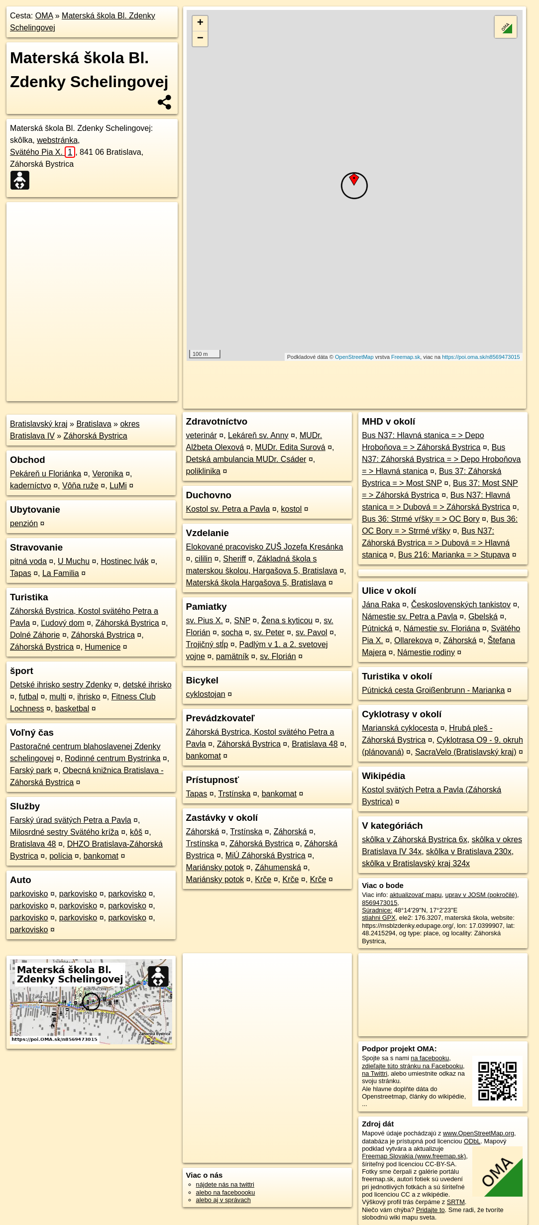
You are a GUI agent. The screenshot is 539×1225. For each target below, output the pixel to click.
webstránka (57, 140)
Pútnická (377, 628)
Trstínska (234, 793)
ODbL (472, 1141)
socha (232, 632)
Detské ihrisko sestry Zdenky (61, 684)
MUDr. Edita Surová (290, 447)
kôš (136, 832)
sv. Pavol (311, 632)
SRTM (456, 1202)
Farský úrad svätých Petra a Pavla (70, 820)
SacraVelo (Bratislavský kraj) (466, 752)
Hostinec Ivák (124, 561)
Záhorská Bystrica (95, 436)
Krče (263, 879)
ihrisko (88, 696)
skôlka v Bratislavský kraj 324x (416, 863)
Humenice (102, 647)
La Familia (60, 573)
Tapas (20, 573)
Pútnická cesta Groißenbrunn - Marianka (433, 690)
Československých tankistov (461, 604)
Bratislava (93, 424)
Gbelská (483, 616)
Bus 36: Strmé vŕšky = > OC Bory (421, 519)
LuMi (118, 485)
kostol (291, 509)
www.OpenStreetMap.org (478, 1133)
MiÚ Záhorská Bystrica (265, 855)
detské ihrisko (147, 684)
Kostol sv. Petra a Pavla (228, 509)
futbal (28, 696)
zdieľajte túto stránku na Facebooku (412, 1066)
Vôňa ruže (80, 485)
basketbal (72, 708)
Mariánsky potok (215, 867)
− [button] (200, 38)
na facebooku (430, 1058)
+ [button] (200, 23)
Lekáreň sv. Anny (258, 435)
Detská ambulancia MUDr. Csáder (246, 459)
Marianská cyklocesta (400, 728)
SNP (242, 620)
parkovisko (29, 894)
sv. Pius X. (204, 620)
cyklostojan (205, 694)
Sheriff (234, 559)
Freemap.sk (405, 357)
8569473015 (379, 902)
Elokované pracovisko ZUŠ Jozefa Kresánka (264, 547)
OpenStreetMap (354, 357)
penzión (24, 523)
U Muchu (74, 561)
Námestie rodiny (426, 652)
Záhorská (202, 831)
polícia (60, 856)
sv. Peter (269, 632)
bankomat (101, 856)
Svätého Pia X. (42, 152)
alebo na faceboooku (225, 1192)
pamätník (232, 656)
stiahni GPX (379, 917)
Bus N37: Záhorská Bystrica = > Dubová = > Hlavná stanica (436, 543)
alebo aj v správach (223, 1200)
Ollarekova (413, 640)
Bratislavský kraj (39, 424)
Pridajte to (430, 1210)
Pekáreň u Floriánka (45, 473)
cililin (203, 559)
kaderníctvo (30, 485)
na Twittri (374, 1073)
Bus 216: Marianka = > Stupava (454, 555)
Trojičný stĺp (207, 644)
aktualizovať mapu (415, 894)
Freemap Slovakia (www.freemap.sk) (414, 1156)
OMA (44, 15)
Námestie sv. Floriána (442, 628)
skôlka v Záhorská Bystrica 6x (414, 839)
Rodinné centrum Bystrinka (112, 758)
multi (57, 696)
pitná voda (28, 561)
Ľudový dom (62, 623)
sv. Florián (278, 656)
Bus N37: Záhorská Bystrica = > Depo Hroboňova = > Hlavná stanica (441, 459)
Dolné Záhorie (35, 635)
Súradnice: (377, 910)
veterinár (201, 435)
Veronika (107, 473)
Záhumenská (278, 867)
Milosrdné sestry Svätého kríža (64, 832)
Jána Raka (381, 604)
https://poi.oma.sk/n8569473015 (481, 357)
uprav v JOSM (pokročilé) (481, 894)
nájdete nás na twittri (225, 1184)
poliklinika (203, 471)
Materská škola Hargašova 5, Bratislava (256, 582)
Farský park (31, 770)
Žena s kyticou (287, 620)
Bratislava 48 (33, 844)
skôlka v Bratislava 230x (469, 851)
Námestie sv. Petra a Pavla (409, 616)
